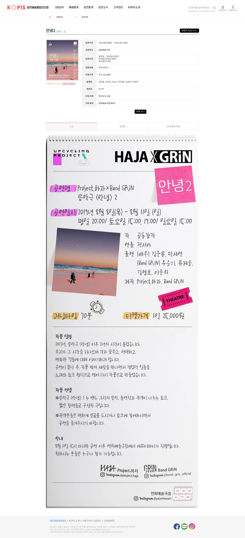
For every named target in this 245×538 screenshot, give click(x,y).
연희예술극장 (104, 50)
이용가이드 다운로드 (91, 521)
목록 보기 (140, 112)
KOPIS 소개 (74, 521)
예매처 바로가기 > (189, 30)
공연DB (85, 17)
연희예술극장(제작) (107, 103)
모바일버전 (109, 521)
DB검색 (59, 17)
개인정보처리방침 (58, 521)
